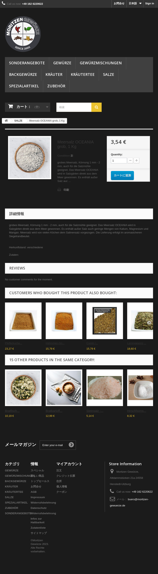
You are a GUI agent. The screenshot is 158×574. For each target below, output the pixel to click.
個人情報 (61, 486)
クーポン (61, 491)
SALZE (108, 74)
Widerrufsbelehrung (43, 502)
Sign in (149, 3)
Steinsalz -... (94, 410)
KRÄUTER (53, 74)
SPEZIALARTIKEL (24, 85)
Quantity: (117, 154)
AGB (34, 491)
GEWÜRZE (62, 62)
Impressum (38, 497)
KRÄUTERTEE (83, 74)
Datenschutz (38, 508)
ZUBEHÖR (56, 85)
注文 (59, 470)
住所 (59, 481)
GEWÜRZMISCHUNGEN (101, 62)
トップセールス (40, 481)
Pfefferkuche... (13, 343)
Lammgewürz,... (136, 343)
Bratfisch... (12, 410)
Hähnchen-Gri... (55, 343)
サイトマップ (39, 533)
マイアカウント (69, 463)
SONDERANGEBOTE (27, 62)
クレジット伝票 (65, 475)
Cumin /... (92, 343)
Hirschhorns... (136, 410)
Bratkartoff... (54, 410)
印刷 (66, 189)
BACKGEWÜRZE (23, 74)
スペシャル (37, 470)
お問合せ (119, 3)
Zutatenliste (38, 527)
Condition (63, 155)
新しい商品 (37, 475)
